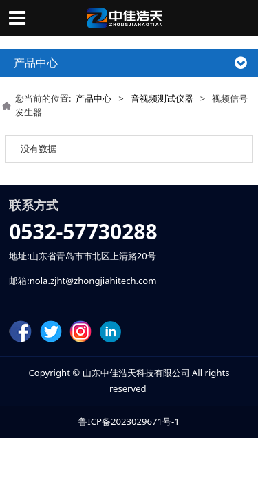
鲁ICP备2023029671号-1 (128, 421)
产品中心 (93, 98)
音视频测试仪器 (162, 98)
